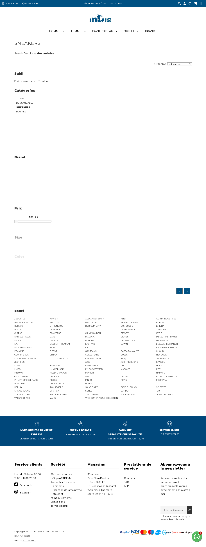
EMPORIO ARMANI (23, 347)
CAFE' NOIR (55, 329)
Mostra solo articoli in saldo (31, 81)
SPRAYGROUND (22, 391)
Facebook (26, 485)
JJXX (87, 362)
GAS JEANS (90, 351)
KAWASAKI (55, 365)
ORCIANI (125, 376)
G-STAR (53, 351)
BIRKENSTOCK (57, 326)
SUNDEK (125, 391)
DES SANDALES (24, 102)
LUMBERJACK (57, 369)
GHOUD (160, 351)
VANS (53, 398)
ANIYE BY (54, 322)
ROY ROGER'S (56, 387)
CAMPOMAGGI (128, 329)
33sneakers (94, 474)
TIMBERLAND (92, 394)
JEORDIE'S (19, 362)
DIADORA (89, 336)
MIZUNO (18, 373)
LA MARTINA (91, 365)
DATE (52, 336)
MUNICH (89, 373)
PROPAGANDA (57, 383)
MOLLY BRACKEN (58, 373)
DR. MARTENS (128, 340)
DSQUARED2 (162, 340)
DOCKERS (54, 340)
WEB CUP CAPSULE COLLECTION (101, 398)
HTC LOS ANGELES (59, 358)
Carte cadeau (102, 31)
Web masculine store (99, 489)
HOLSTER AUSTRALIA (25, 358)
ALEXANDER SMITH (95, 318)
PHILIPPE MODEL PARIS (26, 380)
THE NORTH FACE (23, 394)
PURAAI (89, 383)
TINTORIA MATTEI (129, 394)
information (180, 519)
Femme (76, 31)
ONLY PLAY (55, 376)
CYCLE (159, 333)
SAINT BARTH (92, 387)
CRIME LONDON (93, 333)
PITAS (124, 380)
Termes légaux (59, 505)
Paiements (57, 485)
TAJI (158, 391)
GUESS (124, 354)
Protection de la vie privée (66, 489)
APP (126, 485)
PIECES (53, 380)
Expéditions (58, 501)
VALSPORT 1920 (22, 398)
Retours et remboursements (61, 495)
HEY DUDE (161, 354)
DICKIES (124, 336)
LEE (122, 365)
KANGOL (160, 362)
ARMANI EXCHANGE (131, 322)
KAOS (17, 365)
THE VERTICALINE (59, 394)
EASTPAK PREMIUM (60, 344)
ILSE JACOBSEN (93, 358)
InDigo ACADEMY (61, 478)
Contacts (129, 478)
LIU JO (17, 369)
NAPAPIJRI (161, 373)
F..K (87, 347)
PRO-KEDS (19, 383)
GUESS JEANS (92, 354)
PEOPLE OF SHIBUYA (166, 376)
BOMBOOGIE (127, 326)
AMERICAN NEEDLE (24, 322)
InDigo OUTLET (96, 482)
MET (158, 369)
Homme (54, 31)
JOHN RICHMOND (129, 362)
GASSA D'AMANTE (130, 351)
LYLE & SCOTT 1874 (94, 369)
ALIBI (123, 318)
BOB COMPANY (93, 326)
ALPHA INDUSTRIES (166, 318)
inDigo (124, 358)
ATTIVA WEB (29, 540)
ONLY (87, 376)
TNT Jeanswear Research (102, 485)
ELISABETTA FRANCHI (167, 344)
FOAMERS (19, 351)
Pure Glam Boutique (99, 478)
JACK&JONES (162, 358)
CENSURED (161, 329)
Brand (150, 31)
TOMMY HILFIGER (164, 394)
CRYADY (125, 333)
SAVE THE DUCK (129, 387)
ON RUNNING (21, 376)
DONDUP (89, 340)
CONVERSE (55, 333)
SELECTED (161, 387)
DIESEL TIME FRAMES (166, 336)
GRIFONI (54, 354)
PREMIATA (161, 380)
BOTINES (21, 111)
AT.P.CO (160, 322)
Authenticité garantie (63, 482)
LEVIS (159, 365)
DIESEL (17, 340)
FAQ (126, 482)
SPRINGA (54, 391)
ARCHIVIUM (91, 322)
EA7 (16, 344)
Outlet (129, 31)
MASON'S (125, 369)
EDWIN (124, 344)
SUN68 (88, 391)
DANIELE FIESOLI (22, 336)
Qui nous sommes (61, 474)
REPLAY (18, 387)
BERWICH (19, 326)
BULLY (17, 329)
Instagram (25, 492)
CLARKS (18, 333)
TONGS (20, 98)
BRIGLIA (160, 326)
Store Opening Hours (99, 493)
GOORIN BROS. (21, 354)
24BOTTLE (19, 318)
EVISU (53, 347)
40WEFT (54, 318)
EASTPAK (90, 344)
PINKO (88, 380)
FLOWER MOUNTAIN (166, 347)
